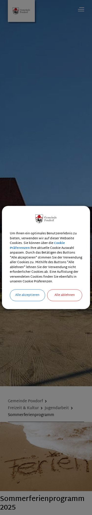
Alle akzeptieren (27, 295)
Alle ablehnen (64, 295)
